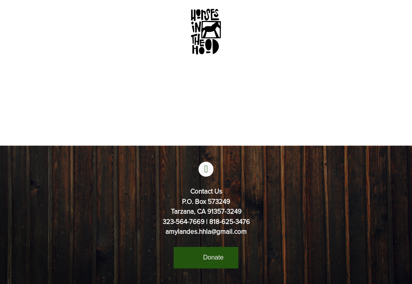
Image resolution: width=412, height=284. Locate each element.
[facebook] (206, 169)
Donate (213, 257)
